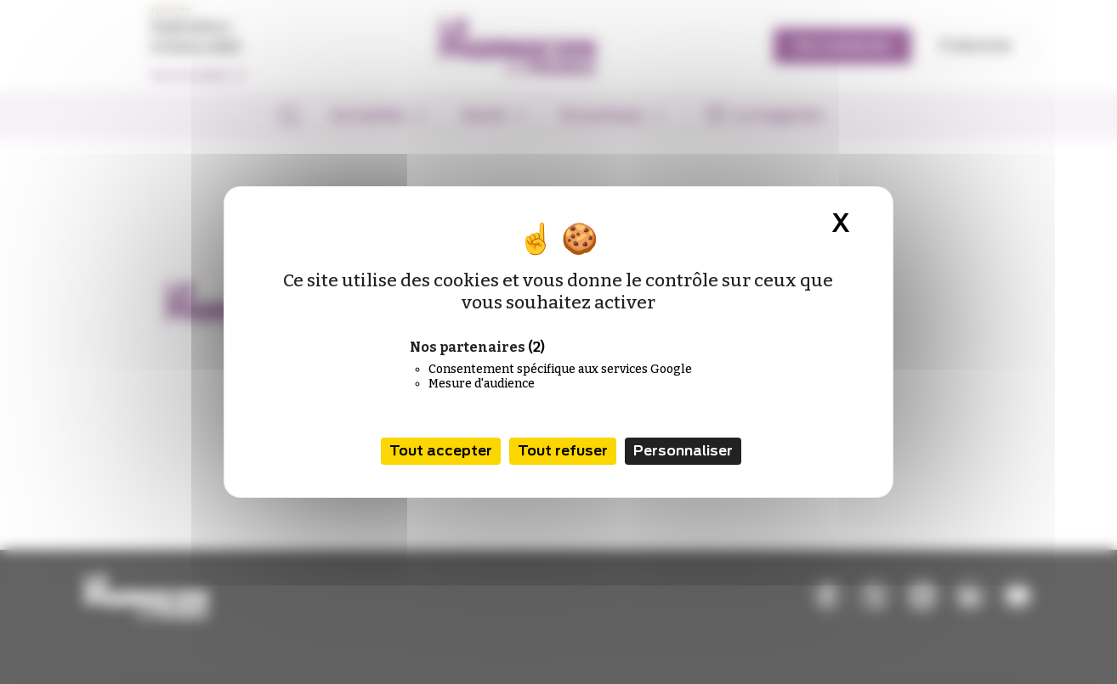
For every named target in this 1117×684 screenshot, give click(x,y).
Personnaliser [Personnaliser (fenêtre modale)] (683, 451)
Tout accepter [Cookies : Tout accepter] (440, 451)
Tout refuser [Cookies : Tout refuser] (563, 451)
